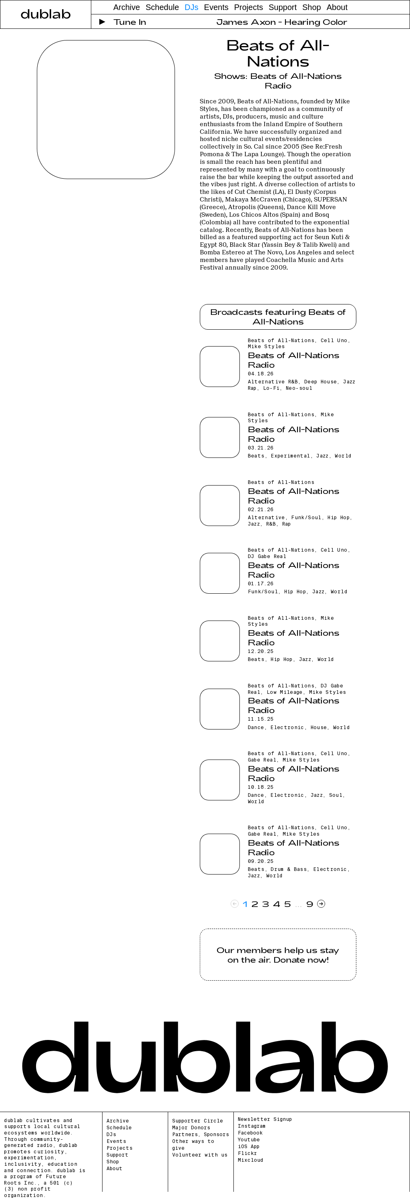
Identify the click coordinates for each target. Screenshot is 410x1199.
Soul (335, 795)
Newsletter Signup (265, 1119)
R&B (271, 524)
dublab (45, 13)
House (319, 727)
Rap (286, 524)
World (343, 456)
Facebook (250, 1133)
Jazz (322, 456)
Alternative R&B (273, 382)
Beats (256, 456)
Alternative (266, 517)
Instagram (251, 1126)
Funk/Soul (306, 517)
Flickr (247, 1153)
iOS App (248, 1146)
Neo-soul (299, 388)
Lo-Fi (271, 388)
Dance (256, 727)
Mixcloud (250, 1160)
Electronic (287, 727)
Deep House (320, 382)
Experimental (290, 456)
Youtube (249, 1140)
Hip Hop (339, 517)
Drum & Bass (289, 869)
